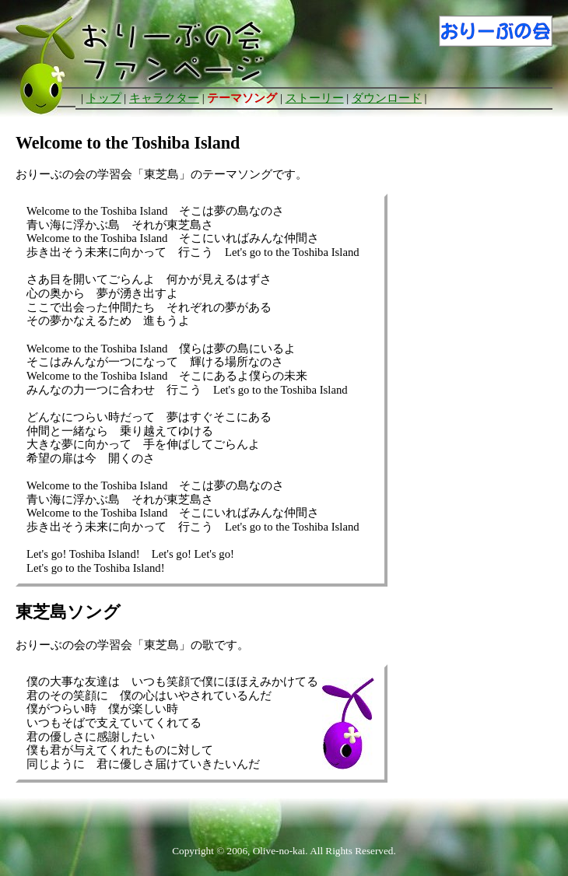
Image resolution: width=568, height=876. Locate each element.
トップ (103, 98)
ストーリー (315, 98)
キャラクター (164, 98)
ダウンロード (387, 98)
